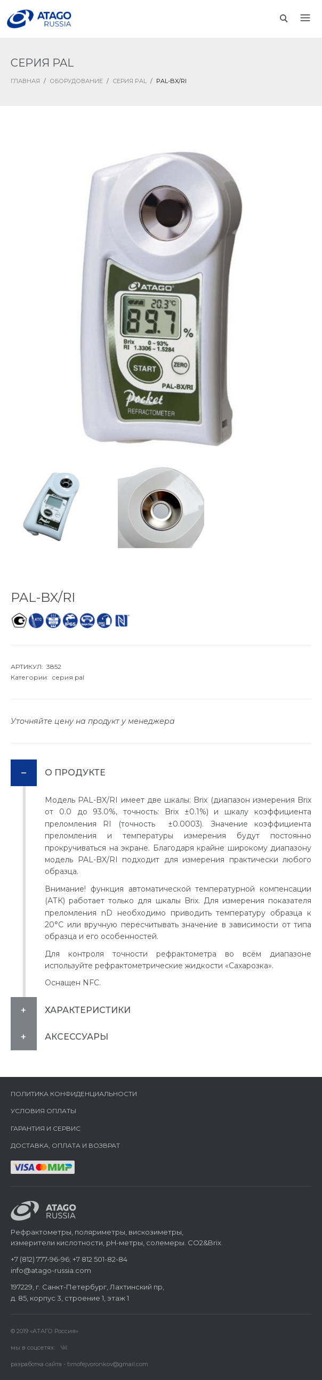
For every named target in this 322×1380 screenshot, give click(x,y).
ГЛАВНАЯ (25, 81)
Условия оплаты (43, 1111)
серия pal (68, 677)
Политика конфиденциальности (74, 1094)
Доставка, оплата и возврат (65, 1145)
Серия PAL (129, 81)
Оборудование (76, 81)
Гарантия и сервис (45, 1128)
